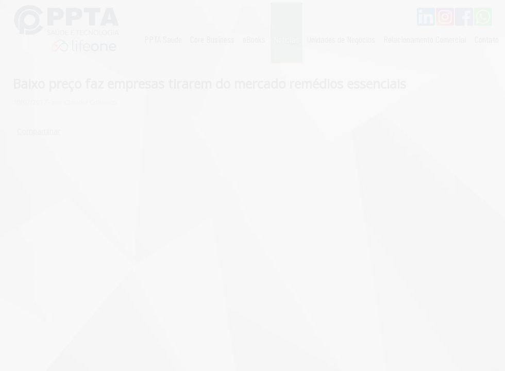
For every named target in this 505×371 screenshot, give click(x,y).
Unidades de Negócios (341, 39)
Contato (487, 39)
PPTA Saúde (163, 39)
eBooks (254, 39)
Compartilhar (38, 131)
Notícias (286, 39)
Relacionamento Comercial (424, 39)
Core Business (212, 39)
